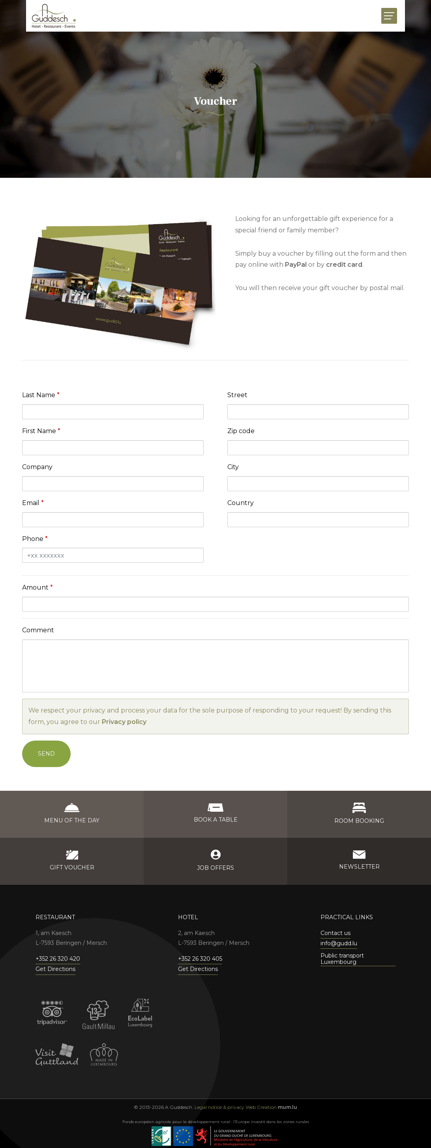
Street (237, 395)
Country (240, 503)
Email (30, 503)
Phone (32, 539)
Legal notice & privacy (219, 1107)
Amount (35, 587)
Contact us (335, 933)
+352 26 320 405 (200, 958)
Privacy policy (124, 722)
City (233, 467)
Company (37, 467)
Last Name (38, 395)
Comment (38, 630)
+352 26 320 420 (58, 958)
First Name (39, 431)
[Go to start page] (54, 16)
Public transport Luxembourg (342, 959)
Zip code (241, 431)
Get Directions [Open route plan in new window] (55, 969)
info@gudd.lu (338, 943)
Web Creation (261, 1107)
